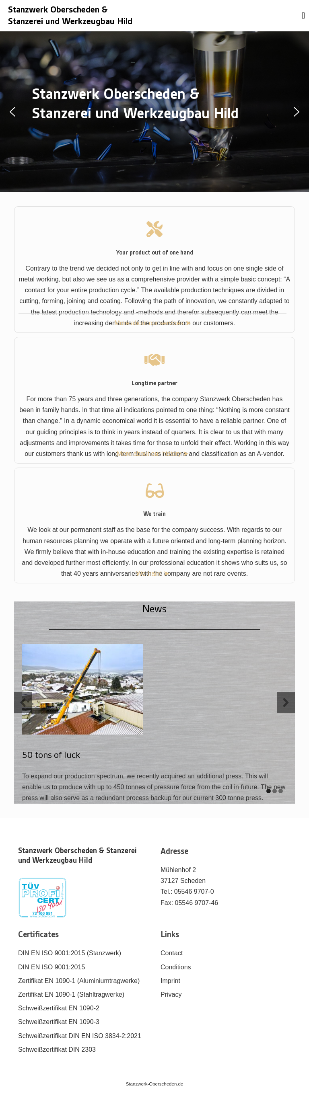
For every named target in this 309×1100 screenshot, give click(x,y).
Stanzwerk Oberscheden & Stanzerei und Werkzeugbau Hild (77, 855)
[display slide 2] (274, 791)
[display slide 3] (280, 791)
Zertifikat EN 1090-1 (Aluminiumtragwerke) (79, 980)
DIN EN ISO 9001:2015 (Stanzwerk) (69, 953)
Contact (172, 953)
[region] (154, 111)
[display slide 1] (268, 791)
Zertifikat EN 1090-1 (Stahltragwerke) (71, 994)
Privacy (171, 994)
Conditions (176, 967)
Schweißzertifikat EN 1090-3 (58, 1021)
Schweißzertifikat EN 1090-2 (58, 1008)
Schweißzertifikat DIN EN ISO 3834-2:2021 (79, 1035)
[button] (12, 111)
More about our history (150, 453)
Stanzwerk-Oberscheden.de (154, 1084)
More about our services (149, 323)
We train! (149, 573)
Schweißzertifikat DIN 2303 (57, 1049)
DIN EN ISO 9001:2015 (51, 967)
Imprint (170, 980)
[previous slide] (23, 702)
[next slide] (286, 702)
